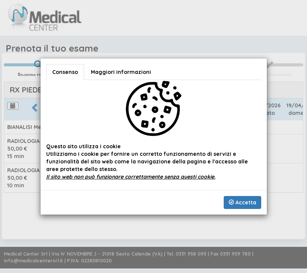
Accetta (242, 202)
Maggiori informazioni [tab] (121, 72)
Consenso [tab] (65, 72)
